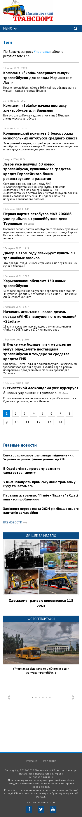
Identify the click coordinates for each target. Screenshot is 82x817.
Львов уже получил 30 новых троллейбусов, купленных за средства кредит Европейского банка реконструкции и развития (37, 171)
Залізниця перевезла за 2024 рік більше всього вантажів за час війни (41, 510)
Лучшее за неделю (41, 536)
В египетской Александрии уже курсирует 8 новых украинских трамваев (41, 390)
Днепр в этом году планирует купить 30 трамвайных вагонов (39, 255)
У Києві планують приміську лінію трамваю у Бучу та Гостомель (39, 484)
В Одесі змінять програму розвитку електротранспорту (31, 470)
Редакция (49, 761)
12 (38, 422)
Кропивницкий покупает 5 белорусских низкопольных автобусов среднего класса (40, 136)
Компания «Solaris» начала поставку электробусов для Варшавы (35, 108)
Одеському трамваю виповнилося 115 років (41, 603)
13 (49, 422)
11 (28, 422)
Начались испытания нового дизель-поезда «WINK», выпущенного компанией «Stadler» (40, 316)
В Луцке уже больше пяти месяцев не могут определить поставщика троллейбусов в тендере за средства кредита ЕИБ (37, 351)
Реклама (31, 761)
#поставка (42, 51)
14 (60, 422)
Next (73, 697)
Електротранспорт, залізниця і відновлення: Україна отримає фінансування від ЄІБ (38, 457)
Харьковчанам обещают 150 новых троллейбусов (34, 283)
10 (17, 422)
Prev (9, 697)
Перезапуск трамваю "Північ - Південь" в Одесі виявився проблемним (40, 497)
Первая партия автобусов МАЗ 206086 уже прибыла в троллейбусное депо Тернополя (37, 218)
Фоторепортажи (41, 619)
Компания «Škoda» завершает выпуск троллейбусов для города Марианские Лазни (37, 77)
